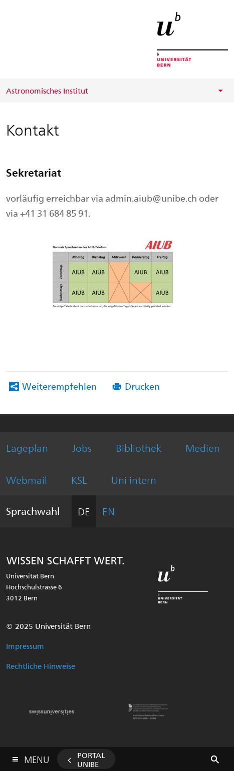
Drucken (142, 386)
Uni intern (133, 479)
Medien (202, 447)
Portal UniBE (91, 759)
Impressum (25, 646)
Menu (36, 757)
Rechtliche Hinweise (40, 666)
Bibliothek (138, 447)
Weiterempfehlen (59, 386)
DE (84, 511)
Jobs (82, 447)
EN (108, 511)
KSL (79, 479)
